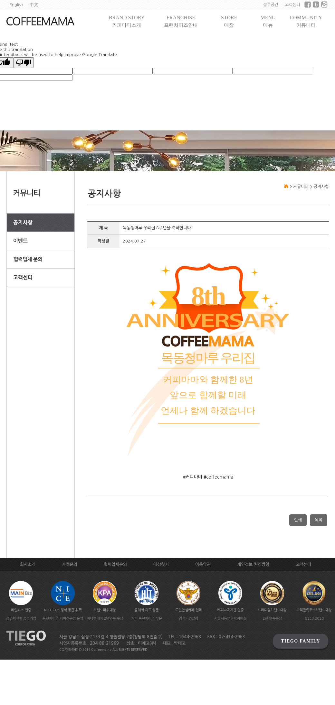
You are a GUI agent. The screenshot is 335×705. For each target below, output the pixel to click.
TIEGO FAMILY (300, 641)
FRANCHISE (181, 21)
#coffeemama (218, 477)
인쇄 (298, 520)
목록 (318, 520)
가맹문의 (69, 564)
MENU (267, 21)
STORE (229, 21)
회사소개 (27, 564)
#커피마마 (192, 477)
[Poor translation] (23, 62)
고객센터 (292, 5)
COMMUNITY (306, 21)
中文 (34, 5)
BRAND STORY (127, 21)
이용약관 (203, 564)
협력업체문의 (115, 564)
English (16, 5)
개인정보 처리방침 (253, 564)
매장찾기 (161, 564)
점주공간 (270, 5)
